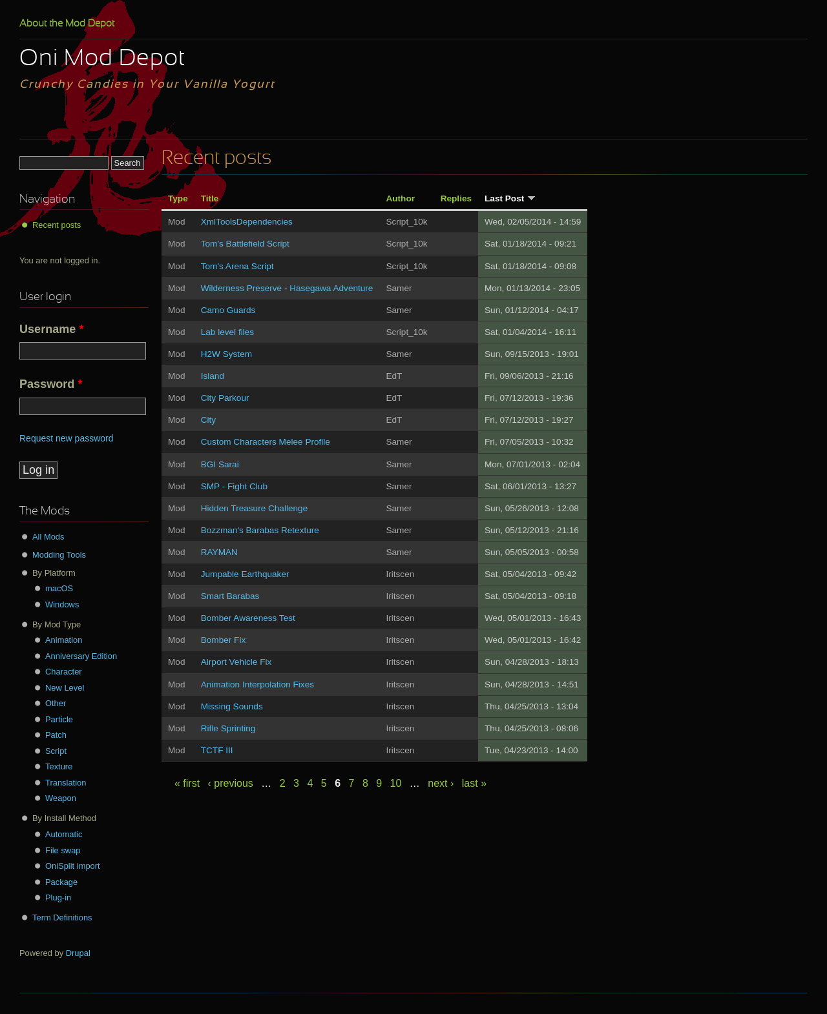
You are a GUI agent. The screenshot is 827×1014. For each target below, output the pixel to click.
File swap (63, 850)
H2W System (226, 354)
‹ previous (230, 783)
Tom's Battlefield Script (245, 243)
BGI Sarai (220, 464)
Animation (63, 640)
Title (210, 198)
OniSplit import (72, 866)
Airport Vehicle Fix (236, 662)
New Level (64, 688)
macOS (59, 588)
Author (400, 198)
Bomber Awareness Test (248, 618)
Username (51, 329)
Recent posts (56, 225)
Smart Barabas (230, 596)
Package (61, 882)
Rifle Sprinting (228, 728)
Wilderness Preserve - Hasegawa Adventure (287, 288)
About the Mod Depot (66, 23)
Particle (59, 719)
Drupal (78, 953)
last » (474, 783)
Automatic (63, 834)
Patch (56, 735)
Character (63, 671)
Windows (62, 604)
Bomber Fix (223, 640)
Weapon (60, 798)
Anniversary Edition (81, 656)
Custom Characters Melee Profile (265, 442)
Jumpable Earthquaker (245, 574)
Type (178, 198)
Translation (65, 782)
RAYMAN (219, 552)
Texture (58, 766)
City (208, 420)
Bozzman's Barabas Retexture (260, 530)
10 (396, 783)
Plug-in (58, 897)
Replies (456, 198)
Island (212, 376)
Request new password (66, 438)
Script (56, 751)
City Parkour (225, 398)
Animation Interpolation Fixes (257, 684)
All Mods (48, 537)
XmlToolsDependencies (247, 222)
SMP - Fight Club (234, 486)
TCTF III (217, 750)
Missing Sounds (232, 706)
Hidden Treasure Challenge (254, 508)
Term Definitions (62, 917)
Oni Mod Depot (102, 59)
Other (55, 703)
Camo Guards (228, 310)
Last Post (510, 198)
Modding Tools (59, 555)
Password (50, 384)
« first (187, 783)
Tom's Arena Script (237, 266)
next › (441, 783)
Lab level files (227, 332)
